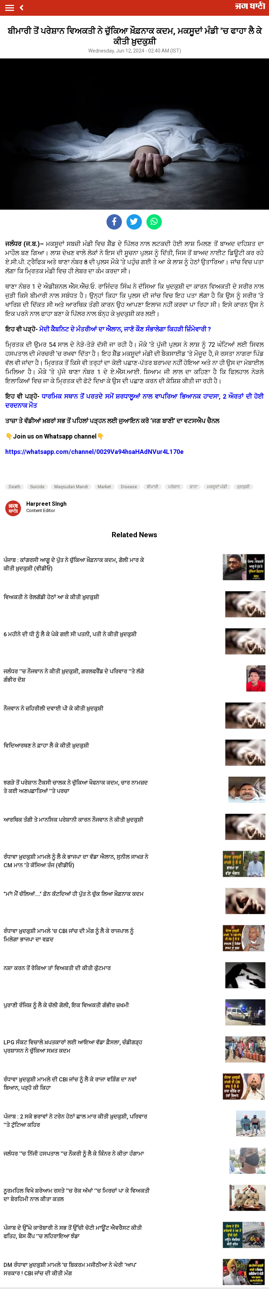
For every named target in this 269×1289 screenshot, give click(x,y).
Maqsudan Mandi (71, 486)
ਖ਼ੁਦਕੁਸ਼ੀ (243, 486)
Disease (129, 486)
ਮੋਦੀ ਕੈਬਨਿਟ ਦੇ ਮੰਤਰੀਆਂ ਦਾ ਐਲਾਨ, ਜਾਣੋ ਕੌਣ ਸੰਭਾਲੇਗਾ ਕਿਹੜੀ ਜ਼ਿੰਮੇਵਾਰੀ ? (125, 329)
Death (14, 486)
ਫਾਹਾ (193, 486)
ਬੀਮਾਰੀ (152, 486)
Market (104, 486)
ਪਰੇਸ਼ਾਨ (174, 486)
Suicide (37, 486)
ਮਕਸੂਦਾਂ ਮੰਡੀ (217, 486)
